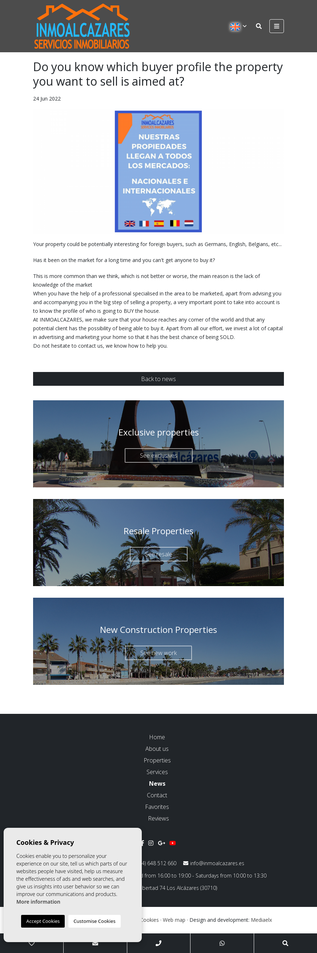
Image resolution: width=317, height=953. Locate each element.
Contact (157, 795)
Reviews (158, 818)
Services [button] (157, 772)
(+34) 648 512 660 (152, 863)
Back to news (158, 379)
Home (157, 737)
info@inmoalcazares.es (213, 863)
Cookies (149, 919)
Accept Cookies (43, 921)
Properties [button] (157, 760)
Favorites (157, 807)
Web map (174, 919)
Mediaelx (261, 919)
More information (38, 901)
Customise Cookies (94, 921)
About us (157, 749)
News (157, 784)
